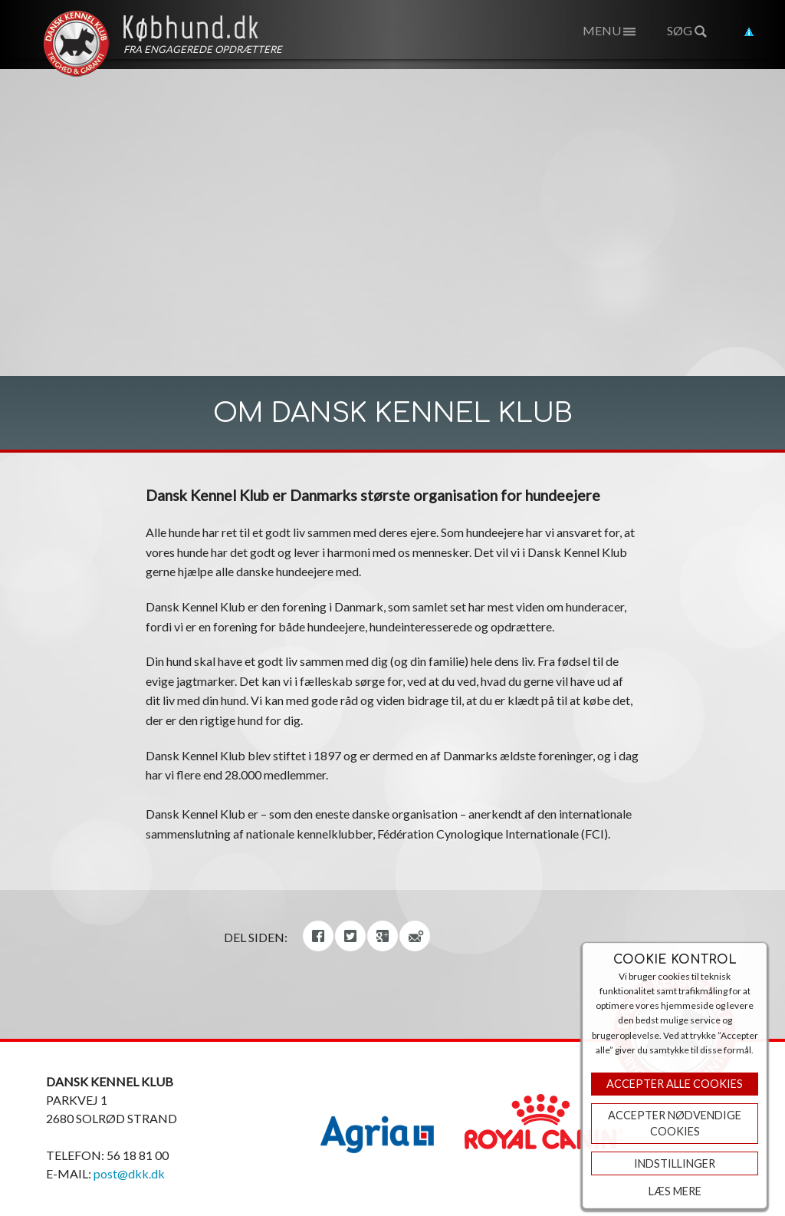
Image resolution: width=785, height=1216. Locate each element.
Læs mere (675, 1191)
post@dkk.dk (129, 1173)
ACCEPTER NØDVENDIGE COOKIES (674, 1124)
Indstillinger (674, 1163)
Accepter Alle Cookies (674, 1083)
